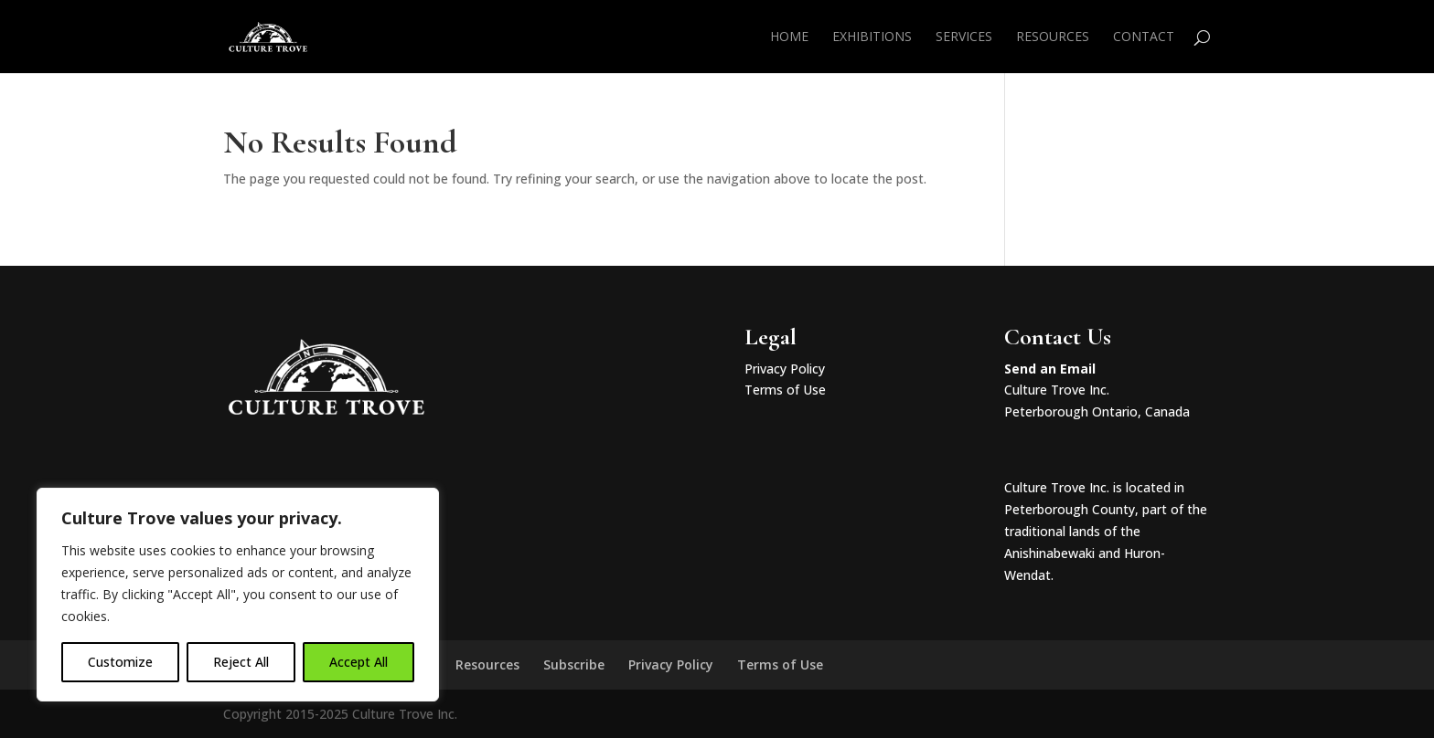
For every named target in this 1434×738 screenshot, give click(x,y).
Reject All (241, 661)
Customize (120, 661)
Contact (1143, 37)
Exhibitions (872, 37)
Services (964, 37)
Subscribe (574, 664)
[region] (238, 594)
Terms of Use (785, 389)
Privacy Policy (784, 368)
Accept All (358, 661)
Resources (1052, 37)
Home (789, 37)
